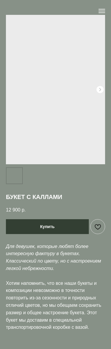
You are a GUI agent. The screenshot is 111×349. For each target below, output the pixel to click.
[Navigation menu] (102, 11)
